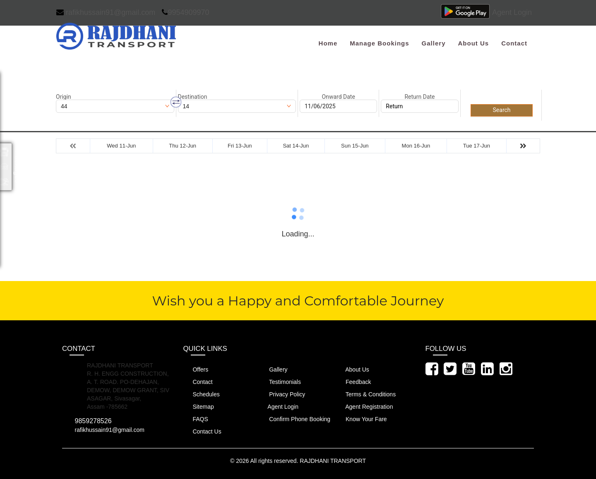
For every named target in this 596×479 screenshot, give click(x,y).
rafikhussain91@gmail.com (105, 12)
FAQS (195, 418)
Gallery (434, 43)
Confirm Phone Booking (295, 418)
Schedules (201, 394)
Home (328, 43)
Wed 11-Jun (121, 146)
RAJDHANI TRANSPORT (333, 461)
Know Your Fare (361, 418)
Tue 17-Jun (476, 146)
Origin (63, 97)
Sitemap (198, 406)
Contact (514, 43)
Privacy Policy (282, 394)
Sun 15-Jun (355, 146)
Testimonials (280, 381)
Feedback (353, 381)
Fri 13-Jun (240, 146)
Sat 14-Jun (296, 146)
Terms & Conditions (366, 394)
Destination (192, 97)
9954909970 (185, 12)
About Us (473, 43)
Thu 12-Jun (182, 146)
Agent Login (512, 12)
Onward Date (338, 97)
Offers (196, 369)
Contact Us (202, 431)
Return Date (419, 97)
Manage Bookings (379, 43)
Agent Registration (364, 406)
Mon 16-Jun (416, 146)
